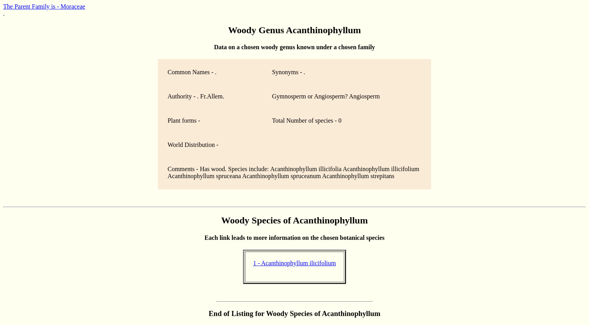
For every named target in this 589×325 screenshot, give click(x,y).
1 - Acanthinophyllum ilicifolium (294, 263)
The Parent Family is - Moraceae (44, 6)
